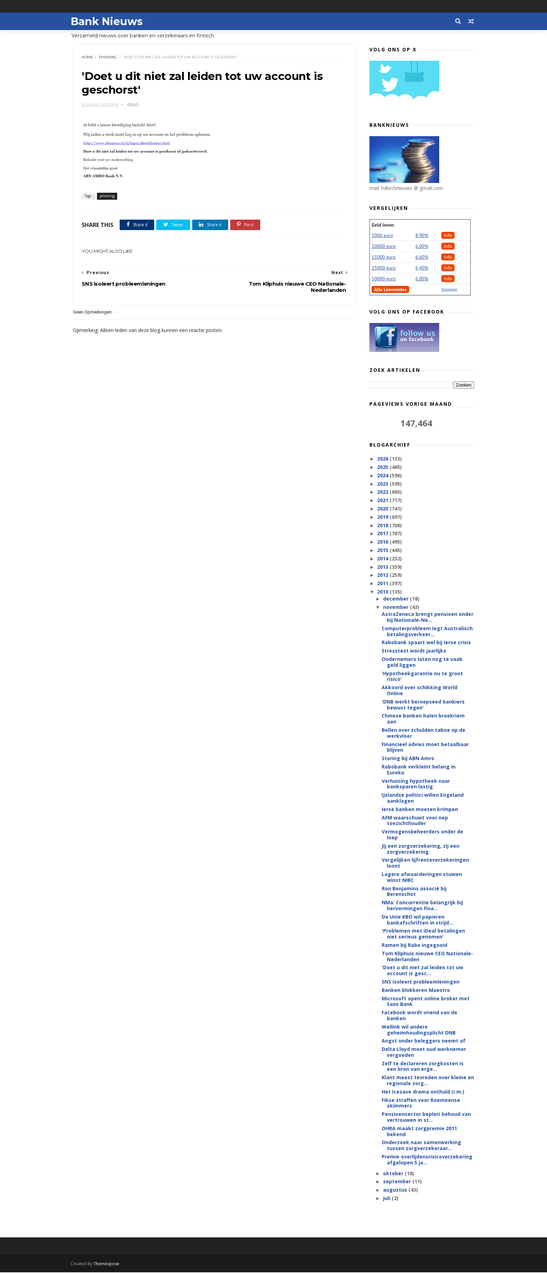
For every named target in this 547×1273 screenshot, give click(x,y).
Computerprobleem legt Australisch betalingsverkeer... (427, 631)
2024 (383, 475)
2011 (383, 583)
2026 (383, 459)
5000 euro (382, 236)
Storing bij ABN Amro (408, 758)
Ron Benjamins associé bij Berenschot (414, 891)
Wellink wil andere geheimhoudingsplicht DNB (419, 1030)
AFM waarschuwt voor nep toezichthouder (415, 821)
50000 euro (384, 279)
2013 (383, 567)
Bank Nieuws (109, 21)
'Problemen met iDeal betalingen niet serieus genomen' (423, 934)
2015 (383, 550)
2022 (383, 492)
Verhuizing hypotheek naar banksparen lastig (416, 784)
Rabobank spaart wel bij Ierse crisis (426, 642)
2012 (383, 575)
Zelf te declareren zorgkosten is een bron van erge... (423, 1066)
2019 (383, 517)
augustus (395, 1190)
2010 (383, 592)
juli (387, 1198)
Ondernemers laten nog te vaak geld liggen (422, 662)
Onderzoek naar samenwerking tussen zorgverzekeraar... (421, 1145)
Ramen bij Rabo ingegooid (414, 945)
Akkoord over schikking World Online (419, 690)
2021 (383, 500)
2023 (383, 484)
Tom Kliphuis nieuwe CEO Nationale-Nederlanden (427, 956)
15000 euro (384, 257)
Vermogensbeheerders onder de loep (422, 835)
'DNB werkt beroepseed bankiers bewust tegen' (423, 705)
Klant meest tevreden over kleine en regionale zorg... (428, 1080)
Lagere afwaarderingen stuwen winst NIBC (422, 877)
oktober (393, 1173)
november (396, 607)
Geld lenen (383, 225)
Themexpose (109, 1264)
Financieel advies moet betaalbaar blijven (425, 747)
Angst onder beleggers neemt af (423, 1041)
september (397, 1181)
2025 (383, 467)
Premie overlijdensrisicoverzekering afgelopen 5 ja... (427, 1160)
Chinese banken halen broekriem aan (423, 719)
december (396, 599)
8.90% (421, 236)
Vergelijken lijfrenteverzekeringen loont (425, 863)
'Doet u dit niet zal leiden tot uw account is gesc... (422, 970)
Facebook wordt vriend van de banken (419, 1015)
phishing (108, 57)
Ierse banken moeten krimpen (420, 809)
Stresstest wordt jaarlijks (414, 651)
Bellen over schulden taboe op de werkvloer (423, 733)
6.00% (421, 246)
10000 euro (384, 246)
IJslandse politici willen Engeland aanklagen (423, 798)
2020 (383, 509)
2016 (383, 542)
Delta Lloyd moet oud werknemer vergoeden (424, 1052)
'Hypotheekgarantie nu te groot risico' (422, 676)
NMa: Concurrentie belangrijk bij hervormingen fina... (422, 905)
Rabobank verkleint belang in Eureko (419, 770)
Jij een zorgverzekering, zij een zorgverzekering (420, 849)
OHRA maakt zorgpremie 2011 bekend (419, 1131)
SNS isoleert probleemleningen (420, 982)
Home (87, 57)
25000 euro (384, 268)
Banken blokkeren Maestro (416, 990)
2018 (383, 525)
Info (448, 236)
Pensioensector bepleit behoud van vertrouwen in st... (426, 1117)
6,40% (421, 268)
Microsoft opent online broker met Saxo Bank (426, 1001)
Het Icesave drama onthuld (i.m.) (423, 1092)
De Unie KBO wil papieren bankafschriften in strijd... (417, 920)
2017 (383, 533)
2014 (383, 558)
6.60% (421, 257)
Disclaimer (449, 289)
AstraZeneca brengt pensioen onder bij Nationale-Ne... (427, 617)
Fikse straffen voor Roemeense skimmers (421, 1103)
